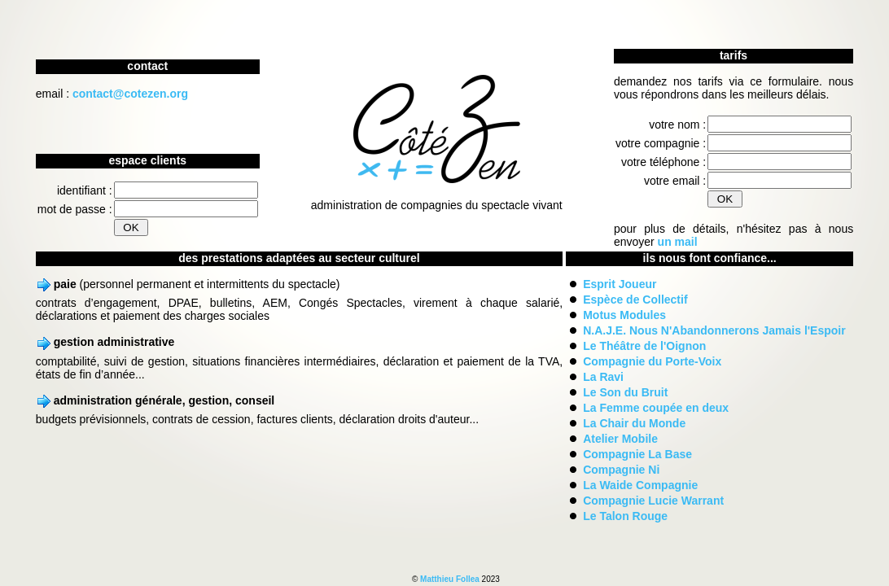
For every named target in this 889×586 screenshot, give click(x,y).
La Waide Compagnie (640, 485)
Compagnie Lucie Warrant (653, 500)
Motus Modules (624, 314)
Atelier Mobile (620, 438)
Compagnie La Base (637, 454)
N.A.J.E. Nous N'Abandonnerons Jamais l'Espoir (714, 330)
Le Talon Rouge (625, 516)
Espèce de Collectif (635, 299)
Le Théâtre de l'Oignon (644, 345)
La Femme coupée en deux (656, 407)
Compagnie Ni (621, 469)
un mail (678, 241)
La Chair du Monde (634, 423)
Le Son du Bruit (625, 392)
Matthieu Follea (450, 579)
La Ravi (603, 376)
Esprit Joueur (619, 284)
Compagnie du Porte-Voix (652, 361)
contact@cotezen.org (130, 93)
